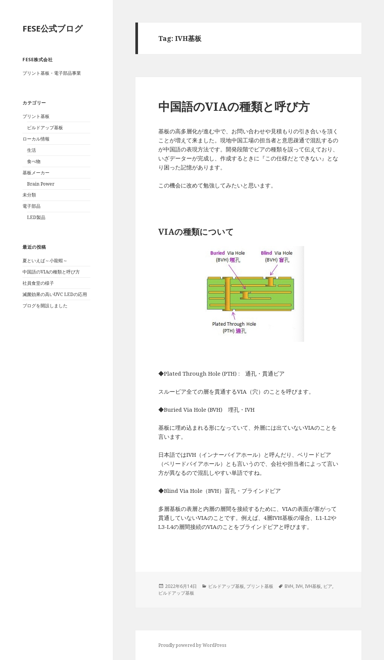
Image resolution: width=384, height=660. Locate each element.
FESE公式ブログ (52, 28)
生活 (31, 150)
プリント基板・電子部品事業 (51, 73)
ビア (327, 586)
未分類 (29, 195)
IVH (299, 586)
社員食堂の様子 (38, 283)
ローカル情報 (36, 139)
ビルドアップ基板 (45, 127)
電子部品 (31, 206)
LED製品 (36, 217)
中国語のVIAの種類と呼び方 (51, 272)
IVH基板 (313, 586)
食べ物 (33, 161)
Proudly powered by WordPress (192, 645)
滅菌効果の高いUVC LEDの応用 (54, 294)
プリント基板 (36, 116)
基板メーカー (36, 172)
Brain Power (40, 184)
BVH (289, 586)
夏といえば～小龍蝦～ (45, 260)
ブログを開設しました (45, 305)
